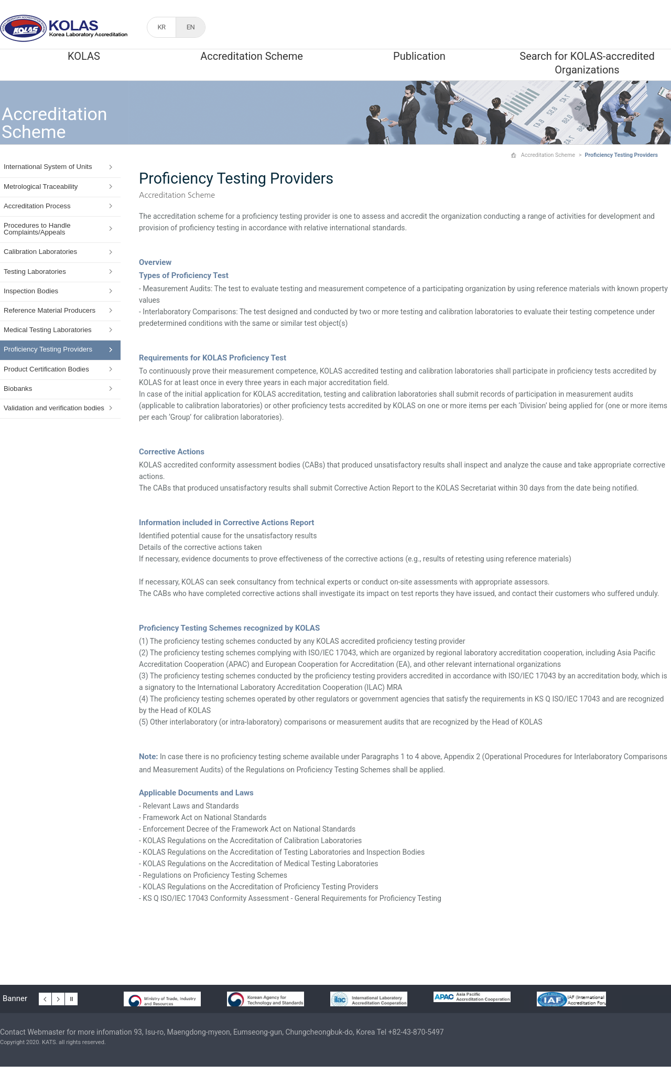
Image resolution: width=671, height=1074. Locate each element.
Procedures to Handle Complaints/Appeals (37, 228)
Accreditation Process (37, 206)
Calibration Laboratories (40, 252)
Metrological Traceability (41, 186)
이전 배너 (45, 997)
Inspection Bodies (31, 291)
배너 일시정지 (71, 997)
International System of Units (48, 167)
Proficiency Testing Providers (48, 349)
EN (191, 27)
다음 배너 (58, 997)
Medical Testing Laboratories (48, 330)
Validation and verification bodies (54, 408)
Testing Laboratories (35, 271)
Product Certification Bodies (46, 369)
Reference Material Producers (49, 310)
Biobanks (18, 388)
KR (161, 27)
